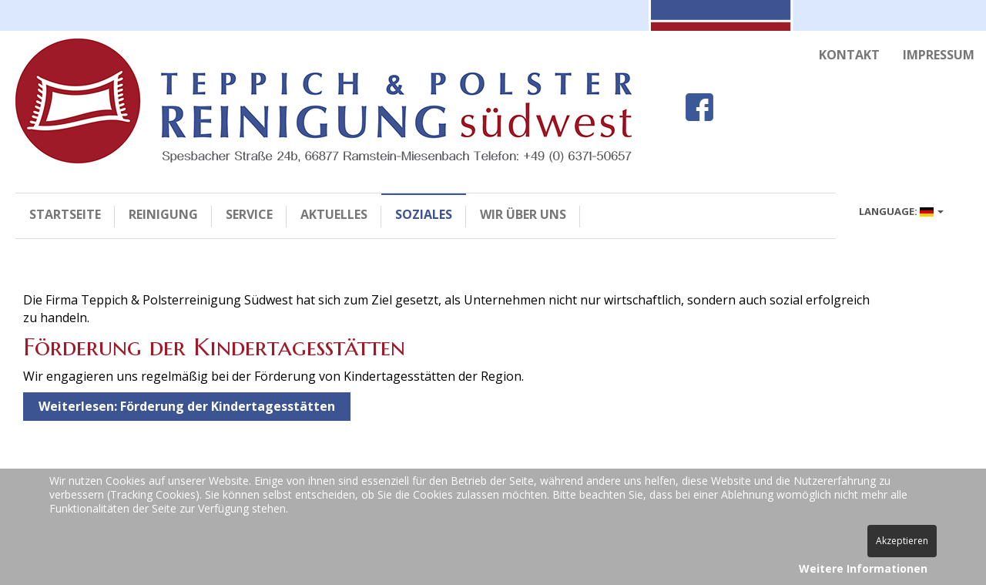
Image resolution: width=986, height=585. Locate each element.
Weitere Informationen (863, 568)
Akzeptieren (902, 540)
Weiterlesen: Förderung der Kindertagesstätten (187, 406)
